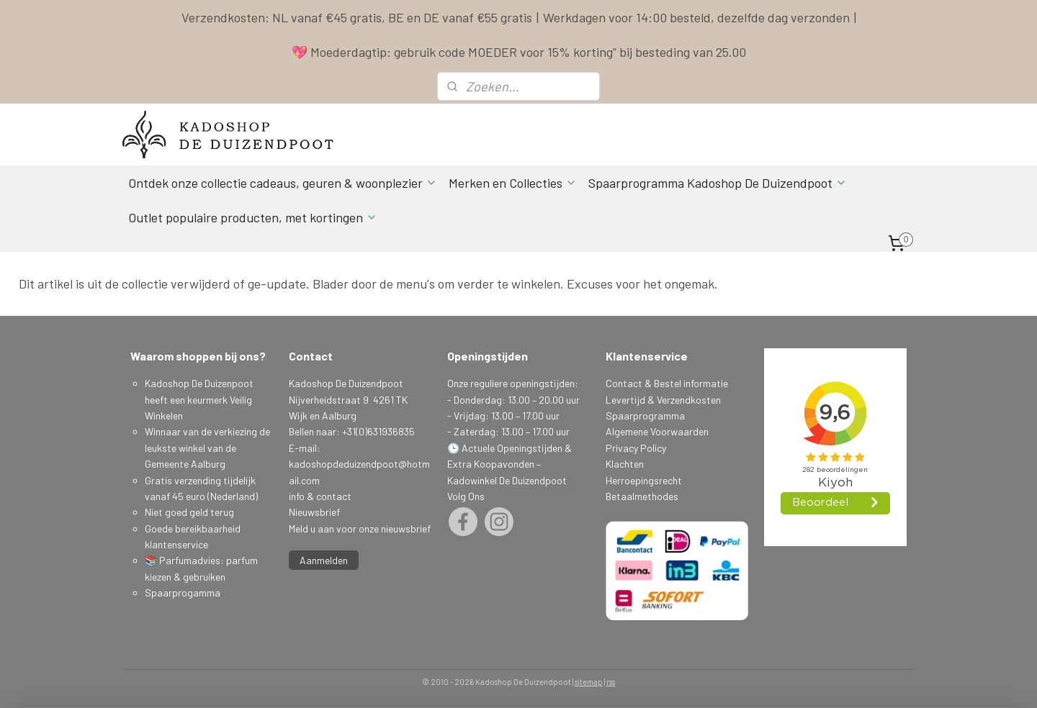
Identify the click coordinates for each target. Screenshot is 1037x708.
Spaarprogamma (184, 592)
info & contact (320, 496)
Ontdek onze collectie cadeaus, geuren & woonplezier (282, 183)
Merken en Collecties (513, 183)
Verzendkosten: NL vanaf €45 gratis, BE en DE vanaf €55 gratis (356, 17)
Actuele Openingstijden (512, 448)
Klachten (625, 464)
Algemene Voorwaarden (657, 431)
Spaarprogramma (645, 415)
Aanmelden (324, 560)
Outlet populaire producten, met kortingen (252, 217)
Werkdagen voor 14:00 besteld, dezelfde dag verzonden (696, 17)
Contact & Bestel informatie (667, 383)
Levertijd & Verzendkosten (663, 400)
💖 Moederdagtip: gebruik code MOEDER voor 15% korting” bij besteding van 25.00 (519, 52)
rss (610, 681)
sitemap (589, 681)
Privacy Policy (636, 448)
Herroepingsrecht (644, 480)
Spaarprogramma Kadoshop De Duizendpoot (717, 183)
